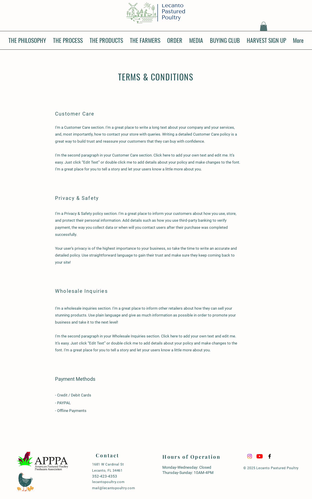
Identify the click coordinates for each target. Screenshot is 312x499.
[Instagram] (250, 456)
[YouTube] (260, 456)
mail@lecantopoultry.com (113, 488)
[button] (263, 26)
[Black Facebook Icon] (270, 456)
